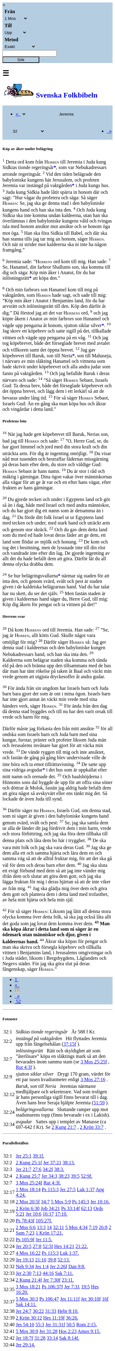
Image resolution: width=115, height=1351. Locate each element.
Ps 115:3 (50, 1189)
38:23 (64, 1176)
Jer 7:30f (51, 1280)
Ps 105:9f (25, 1239)
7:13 (37, 1273)
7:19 (93, 1227)
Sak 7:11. (64, 1273)
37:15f (69, 1044)
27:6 (37, 1169)
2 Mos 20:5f (28, 1201)
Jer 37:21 (52, 1162)
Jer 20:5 (23, 1246)
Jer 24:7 (23, 1311)
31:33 (50, 1311)
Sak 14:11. (26, 1304)
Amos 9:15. (89, 1331)
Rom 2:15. (86, 1324)
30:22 (38, 1311)
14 (49, 1227)
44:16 (48, 1273)
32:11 (58, 1227)
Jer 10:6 (33, 1214)
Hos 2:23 (67, 1331)
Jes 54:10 (25, 1324)
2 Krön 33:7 (91, 1127)
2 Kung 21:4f (29, 1280)
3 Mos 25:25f (94, 1061)
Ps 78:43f (25, 1220)
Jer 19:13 (25, 1259)
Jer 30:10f (91, 1298)
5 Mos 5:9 (61, 1201)
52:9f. (86, 1176)
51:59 (99, 1102)
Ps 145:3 (80, 1201)
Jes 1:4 (42, 1266)
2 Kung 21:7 (64, 1127)
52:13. (63, 1259)
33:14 (52, 1338)
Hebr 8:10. (67, 1311)
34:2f (48, 1169)
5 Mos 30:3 (27, 1298)
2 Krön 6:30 (27, 1208)
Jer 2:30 (23, 1273)
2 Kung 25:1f (29, 1162)
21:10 (40, 1259)
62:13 (86, 1208)
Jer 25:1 (23, 1155)
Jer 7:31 (72, 1286)
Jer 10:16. (100, 1201)
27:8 (37, 1246)
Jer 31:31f (55, 1324)
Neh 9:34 (25, 1266)
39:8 (52, 1259)
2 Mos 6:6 (26, 1227)
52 (18, 1001)
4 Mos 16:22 (28, 1253)
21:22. (81, 1246)
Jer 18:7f (24, 1338)
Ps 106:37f (52, 1286)
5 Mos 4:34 (76, 1227)
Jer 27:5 (67, 1189)
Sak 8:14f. (69, 1338)
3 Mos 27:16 (92, 1079)
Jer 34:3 (49, 1176)
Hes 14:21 (64, 1246)
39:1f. (38, 1155)
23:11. (68, 1280)
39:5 (75, 1176)
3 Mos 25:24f (29, 1182)
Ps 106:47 (49, 1298)
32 (17, 990)
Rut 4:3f (24, 1067)
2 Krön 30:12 (29, 1317)
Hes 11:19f (54, 1317)
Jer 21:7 (23, 1169)
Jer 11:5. (44, 1239)
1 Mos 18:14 (28, 1189)
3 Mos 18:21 (28, 1286)
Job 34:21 (50, 1208)
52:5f (48, 1246)
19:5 (85, 1286)
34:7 (45, 1201)
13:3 (41, 1227)
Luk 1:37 (85, 1189)
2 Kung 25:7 (28, 1176)
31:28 (39, 1338)
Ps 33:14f (70, 1208)
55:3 (39, 1324)
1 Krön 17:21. (49, 1232)
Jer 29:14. (25, 1344)
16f (105, 1298)
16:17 (48, 1214)
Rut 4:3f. (52, 1182)
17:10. (61, 1214)
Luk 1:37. (69, 1253)
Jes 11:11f (70, 1298)
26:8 (103, 1227)
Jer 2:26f (58, 1266)
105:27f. (44, 1220)
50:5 (70, 1324)
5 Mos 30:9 (27, 1331)
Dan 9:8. (76, 1266)
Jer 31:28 (48, 1331)
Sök (21, 59)
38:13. (69, 1162)
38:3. (59, 1169)
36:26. (72, 1317)
